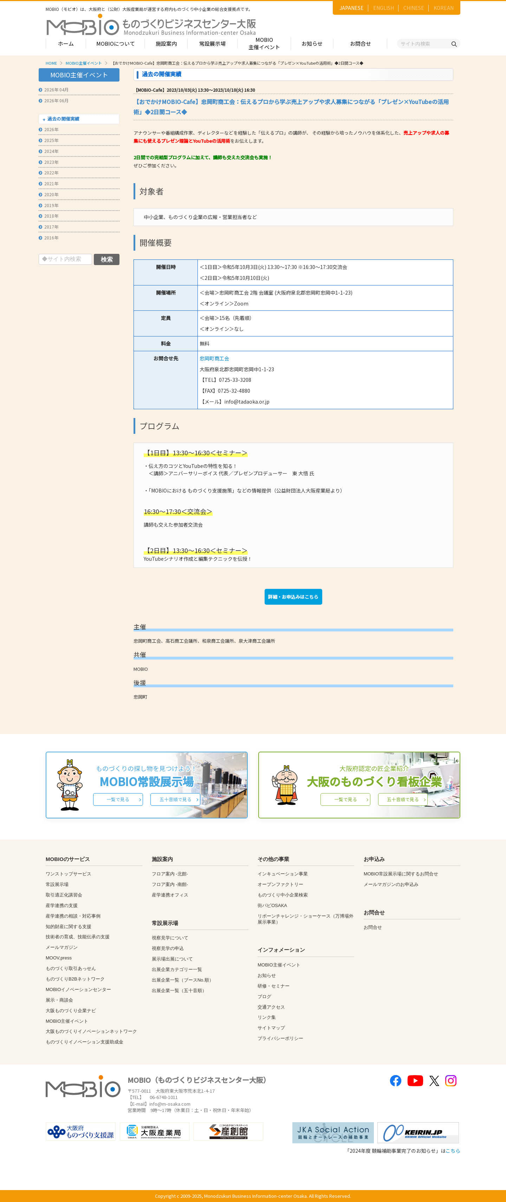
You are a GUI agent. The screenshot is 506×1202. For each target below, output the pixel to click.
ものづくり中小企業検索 (283, 895)
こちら (453, 1150)
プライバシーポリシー (280, 1038)
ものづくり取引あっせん (71, 968)
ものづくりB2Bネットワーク (75, 979)
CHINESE (413, 7)
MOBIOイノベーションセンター (78, 989)
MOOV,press (59, 957)
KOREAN (444, 7)
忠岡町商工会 (214, 358)
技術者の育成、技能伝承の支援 (78, 936)
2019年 (48, 205)
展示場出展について (172, 959)
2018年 (48, 216)
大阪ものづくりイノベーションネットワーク (91, 1031)
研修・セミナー (274, 986)
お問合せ (360, 43)
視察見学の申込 (168, 948)
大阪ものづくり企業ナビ (71, 1010)
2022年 (48, 172)
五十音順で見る (176, 799)
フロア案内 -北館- (170, 873)
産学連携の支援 (62, 905)
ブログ (264, 996)
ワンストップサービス (68, 873)
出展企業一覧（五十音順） (179, 990)
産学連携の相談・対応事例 (73, 916)
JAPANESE (351, 7)
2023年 (48, 162)
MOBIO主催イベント (264, 43)
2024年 (48, 151)
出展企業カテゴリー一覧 (177, 969)
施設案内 (166, 43)
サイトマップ (271, 1027)
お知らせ (312, 43)
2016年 (48, 237)
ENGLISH (383, 7)
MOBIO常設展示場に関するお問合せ (401, 873)
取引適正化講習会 (64, 895)
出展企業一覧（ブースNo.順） (183, 980)
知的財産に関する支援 (68, 926)
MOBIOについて (115, 43)
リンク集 (267, 1017)
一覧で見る (117, 799)
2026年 (48, 129)
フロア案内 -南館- (170, 884)
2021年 (48, 183)
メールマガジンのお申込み (391, 884)
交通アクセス (271, 1007)
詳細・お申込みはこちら (293, 596)
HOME (51, 63)
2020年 (48, 194)
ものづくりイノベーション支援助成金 (84, 1041)
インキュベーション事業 (283, 873)
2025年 (48, 140)
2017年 (48, 227)
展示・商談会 (59, 1000)
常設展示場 (212, 43)
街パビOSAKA (272, 905)
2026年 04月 (54, 89)
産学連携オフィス (170, 895)
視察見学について (170, 937)
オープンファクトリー (280, 884)
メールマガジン (62, 947)
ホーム (66, 43)
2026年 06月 (54, 100)
